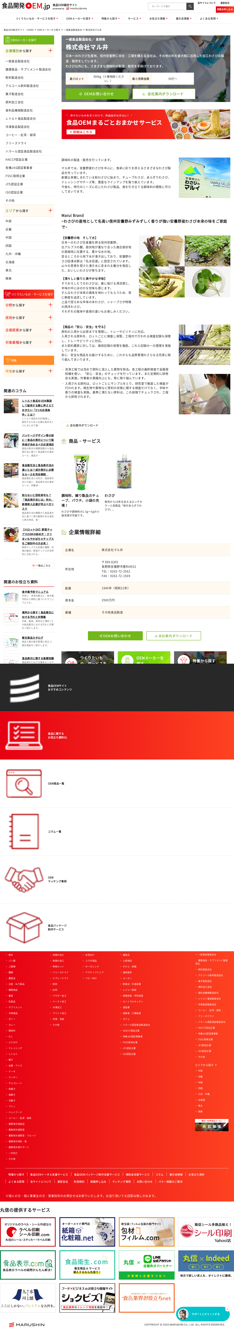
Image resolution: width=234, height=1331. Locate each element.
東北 (8, 270)
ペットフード (15, 1112)
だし (11, 1036)
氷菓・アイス (15, 1065)
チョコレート (15, 1083)
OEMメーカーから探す (48, 30)
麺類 (11, 972)
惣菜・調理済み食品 (19, 949)
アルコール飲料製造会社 (22, 85)
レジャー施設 (130, 990)
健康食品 (13, 990)
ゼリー (12, 1019)
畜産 (11, 995)
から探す (18, 50)
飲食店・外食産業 (132, 984)
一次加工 (13, 1153)
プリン (12, 1106)
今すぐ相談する (87, 757)
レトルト (13, 1054)
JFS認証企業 (14, 184)
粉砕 (55, 984)
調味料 (12, 1030)
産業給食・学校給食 (133, 995)
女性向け (90, 955)
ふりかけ (13, 1042)
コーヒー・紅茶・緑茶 (20, 135)
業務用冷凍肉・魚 (18, 1141)
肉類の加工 (58, 955)
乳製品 (12, 1001)
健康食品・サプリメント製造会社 (28, 69)
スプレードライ (61, 978)
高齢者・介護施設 (132, 1013)
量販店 (126, 955)
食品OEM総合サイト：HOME (19, 30)
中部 (8, 221)
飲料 (11, 955)
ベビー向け (91, 978)
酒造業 (126, 1007)
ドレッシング (15, 1048)
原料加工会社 (14, 102)
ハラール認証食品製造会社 (23, 151)
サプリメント (15, 1007)
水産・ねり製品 (16, 984)
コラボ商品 (91, 960)
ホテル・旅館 (130, 966)
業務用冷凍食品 (16, 1124)
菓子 (11, 1059)
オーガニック (92, 966)
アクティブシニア (94, 972)
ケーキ (12, 1071)
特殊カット (58, 966)
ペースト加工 (59, 1001)
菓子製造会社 (14, 94)
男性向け (90, 949)
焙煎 (55, 990)
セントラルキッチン (133, 1001)
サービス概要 (125, 757)
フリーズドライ (16, 143)
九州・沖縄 (13, 254)
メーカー (127, 978)
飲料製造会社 (14, 77)
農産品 (12, 978)
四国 (8, 245)
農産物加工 (58, 949)
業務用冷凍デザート (19, 1147)
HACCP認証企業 (16, 159)
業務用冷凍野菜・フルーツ (22, 1135)
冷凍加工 (57, 1007)
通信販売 (127, 972)
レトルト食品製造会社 (20, 118)
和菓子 (12, 1089)
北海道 (10, 262)
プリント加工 (59, 1013)
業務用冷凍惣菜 (16, 1129)
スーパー (127, 949)
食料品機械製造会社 (19, 110)
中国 (8, 237)
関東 (8, 278)
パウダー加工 (59, 995)
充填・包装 (58, 1019)
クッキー (13, 1077)
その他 (10, 200)
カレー (12, 1024)
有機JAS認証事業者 (18, 167)
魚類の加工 (58, 960)
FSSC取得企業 (15, 176)
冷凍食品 (13, 1013)
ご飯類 (12, 966)
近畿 (8, 229)
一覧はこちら (43, 565)
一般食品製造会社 (73, 30)
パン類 (12, 960)
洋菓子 (12, 1100)
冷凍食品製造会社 (17, 126)
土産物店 (127, 960)
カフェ (126, 1019)
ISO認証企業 (14, 192)
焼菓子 (12, 1094)
